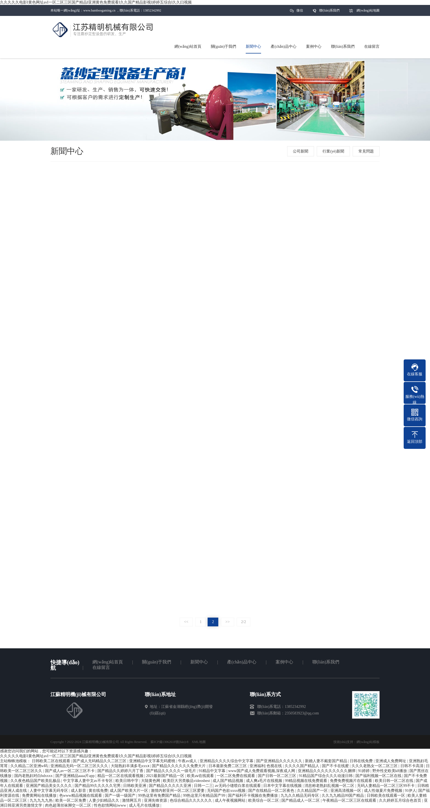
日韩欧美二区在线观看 (51, 761)
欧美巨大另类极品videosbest (187, 781)
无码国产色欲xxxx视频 (227, 791)
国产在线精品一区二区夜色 (271, 791)
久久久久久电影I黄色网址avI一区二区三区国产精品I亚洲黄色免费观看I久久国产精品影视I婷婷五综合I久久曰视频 (96, 2)
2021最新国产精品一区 (165, 776)
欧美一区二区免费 (71, 800)
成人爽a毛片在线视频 (264, 781)
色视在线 (275, 766)
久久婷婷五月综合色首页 (400, 800)
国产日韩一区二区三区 (277, 776)
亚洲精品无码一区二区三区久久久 (79, 766)
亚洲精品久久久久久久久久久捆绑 (327, 771)
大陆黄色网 (151, 781)
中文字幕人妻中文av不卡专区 (88, 781)
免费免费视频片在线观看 (351, 781)
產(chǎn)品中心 (241, 662)
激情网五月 (132, 800)
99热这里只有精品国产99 (204, 795)
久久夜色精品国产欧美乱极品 (35, 781)
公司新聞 (300, 151)
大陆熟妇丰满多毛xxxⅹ (131, 766)
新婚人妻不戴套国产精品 (326, 761)
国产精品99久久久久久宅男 (98, 786)
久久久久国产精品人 (302, 766)
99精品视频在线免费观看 (306, 781)
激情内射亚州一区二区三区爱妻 (178, 791)
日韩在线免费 (362, 761)
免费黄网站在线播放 (40, 795)
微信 (299, 12)
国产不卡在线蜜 (336, 766)
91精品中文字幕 (213, 771)
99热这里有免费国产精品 (160, 795)
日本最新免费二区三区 (228, 766)
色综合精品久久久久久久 (191, 800)
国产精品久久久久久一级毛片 (171, 771)
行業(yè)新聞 (333, 151)
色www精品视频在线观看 (81, 795)
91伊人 (410, 791)
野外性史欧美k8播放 (390, 771)
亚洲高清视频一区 (346, 791)
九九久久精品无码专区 (300, 795)
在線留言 (101, 667)
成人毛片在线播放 (145, 805)
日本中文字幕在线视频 (283, 786)
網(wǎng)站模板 (368, 742)
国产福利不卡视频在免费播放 (253, 795)
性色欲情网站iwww (110, 805)
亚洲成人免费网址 (391, 761)
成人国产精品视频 (228, 781)
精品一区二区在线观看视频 (121, 776)
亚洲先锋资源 (156, 800)
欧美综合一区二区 (264, 800)
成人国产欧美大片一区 (129, 791)
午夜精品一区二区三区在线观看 (349, 800)
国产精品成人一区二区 (301, 800)
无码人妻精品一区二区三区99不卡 (386, 786)
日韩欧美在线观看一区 (386, 795)
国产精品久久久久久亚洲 (170, 786)
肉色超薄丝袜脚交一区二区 (68, 805)
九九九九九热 (42, 800)
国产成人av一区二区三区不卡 (70, 771)
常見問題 (366, 151)
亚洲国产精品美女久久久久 (49, 786)
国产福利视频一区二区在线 (379, 776)
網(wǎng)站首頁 (107, 662)
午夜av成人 (188, 761)
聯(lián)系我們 (329, 10)
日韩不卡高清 (412, 766)
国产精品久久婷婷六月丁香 (121, 771)
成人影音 (79, 791)
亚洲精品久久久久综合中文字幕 (227, 761)
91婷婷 (364, 771)
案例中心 (284, 662)
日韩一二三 (203, 786)
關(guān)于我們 (156, 662)
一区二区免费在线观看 (236, 776)
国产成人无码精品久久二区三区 (100, 761)
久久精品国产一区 (313, 791)
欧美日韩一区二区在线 (394, 781)
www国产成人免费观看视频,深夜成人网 (262, 771)
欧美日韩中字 (127, 781)
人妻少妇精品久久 (104, 800)
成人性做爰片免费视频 (383, 791)
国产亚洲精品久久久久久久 (279, 761)
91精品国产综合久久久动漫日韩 (326, 776)
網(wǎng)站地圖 (368, 10)
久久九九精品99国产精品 (343, 795)
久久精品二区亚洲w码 (29, 766)
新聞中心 (199, 662)
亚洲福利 (257, 766)
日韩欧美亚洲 (135, 786)
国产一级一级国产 (121, 795)
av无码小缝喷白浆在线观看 (238, 786)
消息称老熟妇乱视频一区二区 (329, 786)
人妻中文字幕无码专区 (49, 791)
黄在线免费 (98, 791)
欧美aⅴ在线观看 (201, 776)
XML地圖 (199, 742)
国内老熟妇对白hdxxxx (34, 776)
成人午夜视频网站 (231, 800)
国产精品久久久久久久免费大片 (179, 766)
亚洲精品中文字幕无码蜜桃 (152, 761)
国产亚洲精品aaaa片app (75, 776)
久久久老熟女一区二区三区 (375, 766)
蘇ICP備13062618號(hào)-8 (169, 742)
